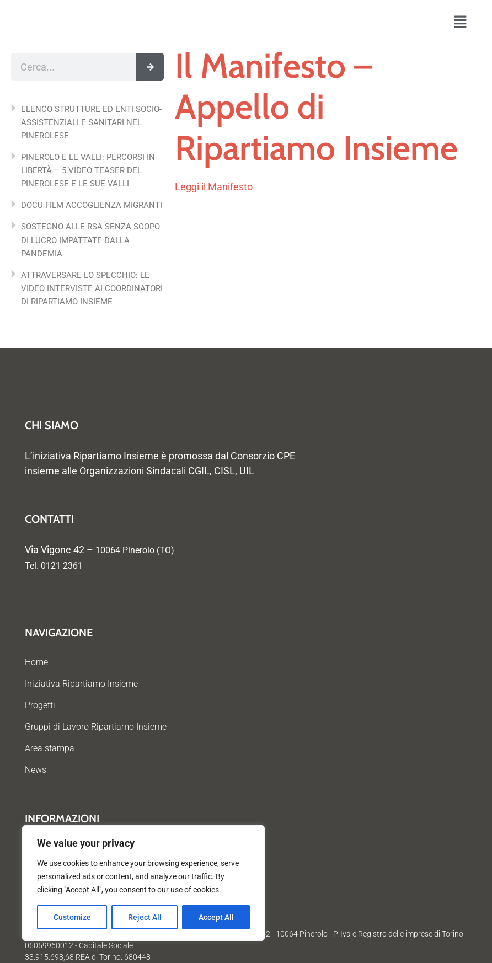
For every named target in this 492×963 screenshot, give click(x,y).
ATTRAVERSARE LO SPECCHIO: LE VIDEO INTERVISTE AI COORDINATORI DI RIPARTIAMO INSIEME (92, 288)
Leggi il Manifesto (214, 186)
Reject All (145, 917)
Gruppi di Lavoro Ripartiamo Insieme (96, 726)
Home (36, 662)
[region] (143, 883)
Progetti (40, 705)
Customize (72, 917)
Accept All (216, 917)
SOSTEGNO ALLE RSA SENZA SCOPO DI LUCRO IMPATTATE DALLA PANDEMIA (90, 240)
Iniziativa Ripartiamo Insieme (81, 683)
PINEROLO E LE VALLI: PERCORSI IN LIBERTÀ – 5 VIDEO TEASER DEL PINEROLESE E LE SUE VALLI (88, 170)
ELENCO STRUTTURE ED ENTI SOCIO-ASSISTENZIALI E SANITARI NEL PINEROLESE (91, 122)
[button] (460, 23)
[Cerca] (150, 67)
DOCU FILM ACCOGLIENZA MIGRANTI (91, 205)
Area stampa (49, 748)
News (35, 769)
